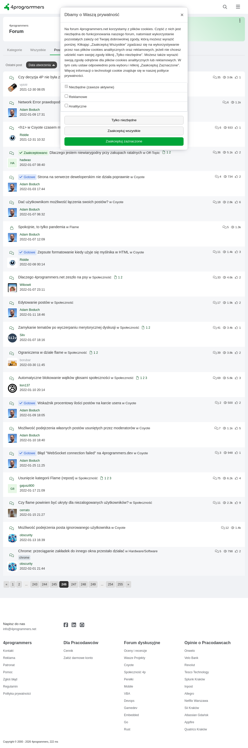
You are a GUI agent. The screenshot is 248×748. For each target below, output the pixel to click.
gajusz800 (27, 485)
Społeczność (101, 277)
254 (110, 584)
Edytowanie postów (34, 302)
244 (44, 584)
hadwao (25, 160)
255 (120, 584)
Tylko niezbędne (124, 120)
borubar (25, 360)
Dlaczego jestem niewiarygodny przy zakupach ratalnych (96, 153)
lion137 (25, 385)
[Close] (182, 14)
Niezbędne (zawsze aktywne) (89, 87)
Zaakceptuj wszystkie (124, 131)
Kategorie (14, 50)
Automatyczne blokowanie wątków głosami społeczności (64, 378)
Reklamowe (76, 96)
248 (83, 584)
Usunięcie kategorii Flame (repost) (46, 478)
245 (54, 584)
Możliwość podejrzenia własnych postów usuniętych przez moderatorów (76, 428)
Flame (74, 227)
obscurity (26, 535)
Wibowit (25, 285)
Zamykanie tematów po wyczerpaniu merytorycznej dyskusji (67, 327)
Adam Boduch (30, 110)
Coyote (139, 177)
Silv (22, 335)
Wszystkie (38, 50)
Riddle (24, 135)
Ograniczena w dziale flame (40, 352)
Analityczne (76, 106)
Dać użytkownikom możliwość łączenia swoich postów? (63, 202)
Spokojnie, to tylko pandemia (41, 227)
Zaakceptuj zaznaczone (124, 141)
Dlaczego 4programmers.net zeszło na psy (53, 277)
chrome (24, 557)
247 (73, 584)
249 (93, 584)
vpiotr (24, 85)
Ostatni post (14, 65)
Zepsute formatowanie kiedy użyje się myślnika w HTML (83, 252)
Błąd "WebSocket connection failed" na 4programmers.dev (85, 453)
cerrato (25, 510)
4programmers (18, 25)
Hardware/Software (143, 551)
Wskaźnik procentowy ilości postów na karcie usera (79, 403)
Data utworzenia (40, 65)
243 (34, 584)
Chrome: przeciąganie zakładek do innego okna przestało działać (71, 551)
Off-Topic (153, 153)
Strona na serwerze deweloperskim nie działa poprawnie (84, 177)
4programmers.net (94, 29)
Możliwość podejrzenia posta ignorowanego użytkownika (64, 527)
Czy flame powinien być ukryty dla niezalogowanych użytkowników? (73, 502)
